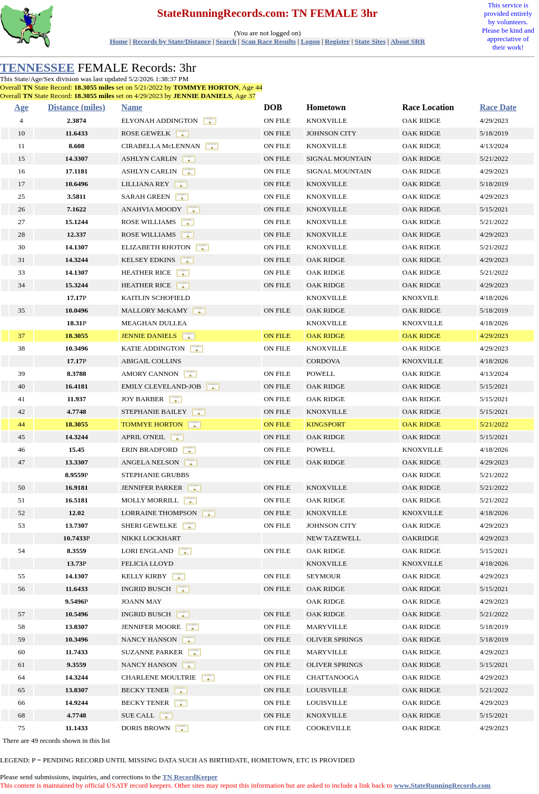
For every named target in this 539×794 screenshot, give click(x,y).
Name (131, 107)
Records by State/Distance (172, 41)
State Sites (370, 41)
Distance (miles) (76, 107)
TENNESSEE (37, 67)
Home (118, 41)
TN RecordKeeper (190, 777)
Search (226, 41)
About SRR (408, 41)
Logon (310, 41)
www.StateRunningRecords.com (442, 785)
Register (337, 41)
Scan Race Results (268, 41)
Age (21, 107)
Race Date (498, 107)
